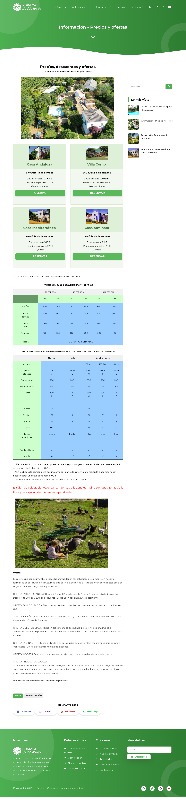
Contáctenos (107, 770)
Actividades (106, 759)
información (34, 695)
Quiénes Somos (108, 748)
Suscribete (139, 756)
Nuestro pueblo (77, 763)
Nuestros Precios (109, 753)
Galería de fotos (76, 768)
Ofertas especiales (110, 764)
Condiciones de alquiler (74, 750)
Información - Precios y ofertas (157, 121)
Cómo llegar (75, 757)
